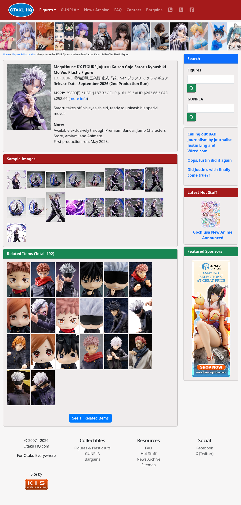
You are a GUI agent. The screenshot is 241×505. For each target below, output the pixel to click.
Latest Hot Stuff (202, 192)
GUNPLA (195, 99)
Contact (134, 9)
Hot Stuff (148, 453)
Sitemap (148, 464)
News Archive (96, 9)
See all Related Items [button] (90, 418)
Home (6, 54)
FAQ (118, 9)
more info (78, 98)
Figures (194, 70)
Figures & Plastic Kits (23, 54)
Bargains (154, 9)
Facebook (204, 448)
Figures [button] (46, 9)
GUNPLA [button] (68, 9)
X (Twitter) (205, 453)
